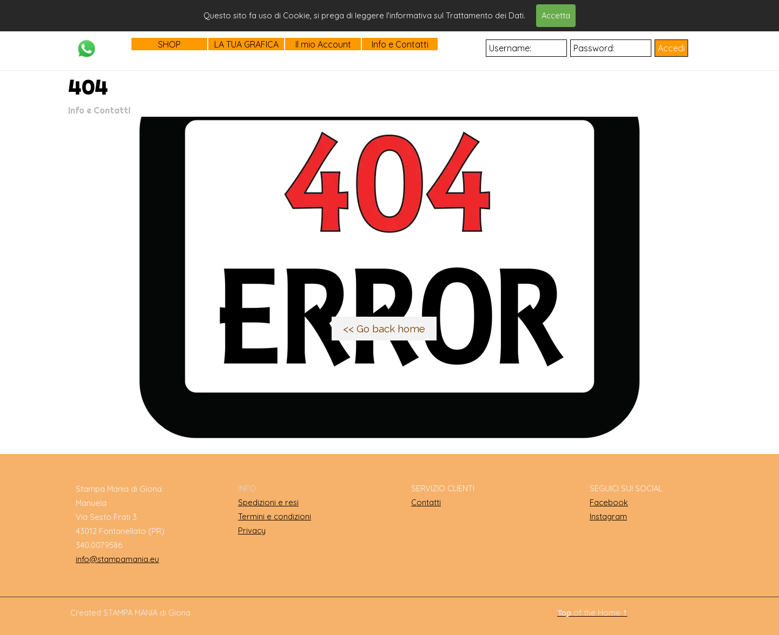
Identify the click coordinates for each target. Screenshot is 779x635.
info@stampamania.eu (117, 559)
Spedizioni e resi (268, 502)
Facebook (609, 502)
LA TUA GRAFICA (246, 44)
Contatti (426, 502)
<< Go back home (384, 329)
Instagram (608, 516)
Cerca (494, 14)
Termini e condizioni (274, 516)
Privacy (252, 530)
